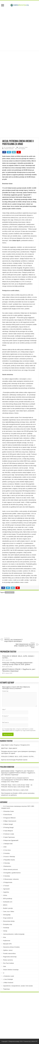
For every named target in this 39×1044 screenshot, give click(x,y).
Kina (4, 937)
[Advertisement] (19, 29)
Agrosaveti (6, 889)
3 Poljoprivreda (7, 882)
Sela (4, 966)
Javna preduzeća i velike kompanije (13, 934)
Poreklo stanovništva (9, 953)
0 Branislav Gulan (23, 147)
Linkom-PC (34, 1041)
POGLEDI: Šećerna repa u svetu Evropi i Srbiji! (15, 787)
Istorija (5, 931)
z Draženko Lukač (8, 976)
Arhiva (5, 895)
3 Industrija (6, 876)
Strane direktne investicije (11, 969)
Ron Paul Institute (8, 963)
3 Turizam (6, 885)
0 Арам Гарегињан (9, 837)
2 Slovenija (6, 863)
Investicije (6, 927)
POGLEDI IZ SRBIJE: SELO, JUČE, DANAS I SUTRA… (18, 756)
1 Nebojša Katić (8, 843)
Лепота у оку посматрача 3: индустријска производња (15, 639)
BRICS (5, 905)
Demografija (6, 914)
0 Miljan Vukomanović (9, 821)
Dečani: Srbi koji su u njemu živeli (18, 790)
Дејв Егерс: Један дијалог (9, 748)
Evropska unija (7, 924)
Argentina (6, 892)
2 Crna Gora (7, 850)
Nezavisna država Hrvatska (11, 947)
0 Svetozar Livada (8, 834)
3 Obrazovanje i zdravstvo (11, 879)
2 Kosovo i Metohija (9, 856)
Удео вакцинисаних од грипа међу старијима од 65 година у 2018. (24, 645)
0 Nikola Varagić (8, 824)
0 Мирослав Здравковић (10, 840)
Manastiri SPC (7, 944)
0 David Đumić (7, 814)
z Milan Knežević (8, 982)
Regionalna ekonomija (10, 956)
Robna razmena (8, 960)
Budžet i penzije (8, 908)
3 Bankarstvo (7, 866)
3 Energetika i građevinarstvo (12, 872)
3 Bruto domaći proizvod (10, 869)
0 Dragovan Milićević (9, 818)
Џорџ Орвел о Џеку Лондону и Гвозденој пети (15, 745)
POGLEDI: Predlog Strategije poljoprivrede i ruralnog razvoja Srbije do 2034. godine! (17, 663)
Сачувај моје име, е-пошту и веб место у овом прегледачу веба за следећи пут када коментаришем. (19, 729)
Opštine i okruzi (8, 950)
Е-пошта (5, 716)
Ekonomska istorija (8, 921)
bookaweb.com (7, 902)
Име (4, 709)
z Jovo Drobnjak (8, 979)
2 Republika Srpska (9, 860)
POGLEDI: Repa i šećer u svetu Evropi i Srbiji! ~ (15, 785)
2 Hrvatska (6, 853)
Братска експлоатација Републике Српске (14, 760)
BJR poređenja (7, 898)
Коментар (5, 691)
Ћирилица (6, 989)
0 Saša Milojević (8, 830)
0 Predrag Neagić (8, 827)
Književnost (6, 940)
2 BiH (5, 847)
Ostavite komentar (9, 148)
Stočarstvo (10, 592)
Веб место (5, 722)
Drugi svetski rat (8, 918)
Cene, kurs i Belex (8, 911)
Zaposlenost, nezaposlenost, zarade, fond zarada (18, 986)
